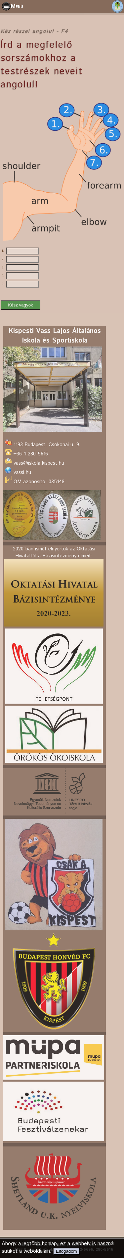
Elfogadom (66, 1251)
